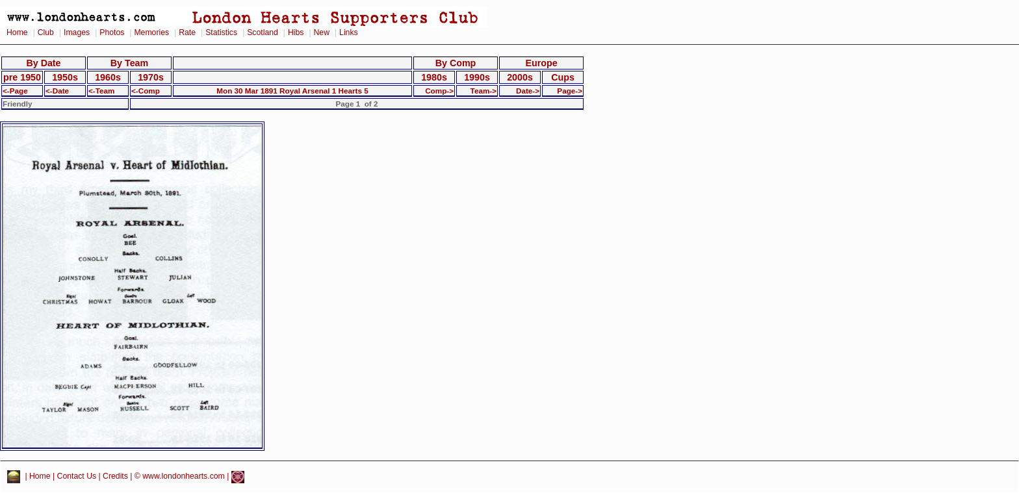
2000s (520, 77)
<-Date (57, 90)
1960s (108, 77)
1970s (151, 77)
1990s (477, 77)
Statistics (221, 32)
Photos (111, 32)
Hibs (295, 32)
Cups (562, 77)
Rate (187, 32)
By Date (43, 63)
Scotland (262, 32)
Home (17, 32)
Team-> (484, 90)
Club (46, 32)
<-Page (15, 90)
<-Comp (145, 90)
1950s (65, 77)
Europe (541, 63)
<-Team (101, 90)
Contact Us (77, 476)
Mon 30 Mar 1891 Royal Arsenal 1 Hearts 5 (292, 90)
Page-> (569, 90)
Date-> (527, 90)
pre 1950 (22, 77)
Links (348, 32)
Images (77, 32)
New (321, 32)
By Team (129, 63)
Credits (115, 476)
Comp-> (439, 90)
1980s (434, 77)
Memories (151, 32)
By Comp (455, 63)
